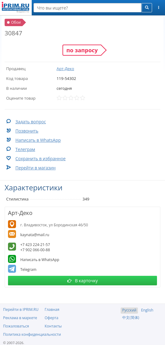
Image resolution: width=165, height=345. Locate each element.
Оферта (51, 317)
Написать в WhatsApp (38, 140)
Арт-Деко (65, 68)
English (147, 310)
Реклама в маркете (20, 317)
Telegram (28, 269)
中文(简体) (130, 317)
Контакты (53, 326)
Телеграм (25, 149)
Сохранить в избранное (40, 158)
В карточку (82, 281)
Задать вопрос (30, 122)
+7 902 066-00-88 (35, 249)
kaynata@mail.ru (34, 234)
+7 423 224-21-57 (35, 244)
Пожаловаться (16, 326)
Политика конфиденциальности (32, 334)
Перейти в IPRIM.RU (20, 309)
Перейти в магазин (35, 168)
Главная (52, 309)
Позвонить (26, 131)
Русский (129, 310)
